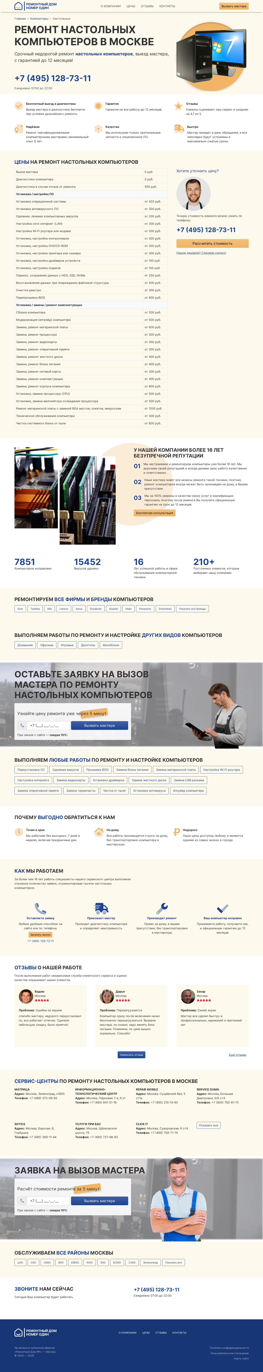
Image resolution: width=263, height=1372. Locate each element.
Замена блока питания (132, 769)
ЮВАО (75, 1262)
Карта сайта (241, 1358)
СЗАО (132, 1262)
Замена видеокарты (71, 780)
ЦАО (20, 1262)
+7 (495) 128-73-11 (52, 78)
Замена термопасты (80, 790)
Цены (131, 6)
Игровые (67, 645)
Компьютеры (39, 18)
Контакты (167, 6)
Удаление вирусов (65, 769)
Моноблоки (111, 645)
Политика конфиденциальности (229, 1347)
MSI (49, 608)
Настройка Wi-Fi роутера (221, 769)
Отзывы (147, 6)
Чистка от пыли (114, 790)
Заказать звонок (40, 934)
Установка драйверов (108, 780)
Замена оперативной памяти (38, 790)
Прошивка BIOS (97, 769)
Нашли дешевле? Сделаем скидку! (201, 253)
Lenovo (63, 608)
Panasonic (145, 608)
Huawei (113, 608)
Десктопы (88, 645)
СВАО (47, 1262)
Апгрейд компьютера (188, 790)
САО (33, 1262)
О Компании (111, 6)
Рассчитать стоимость (212, 243)
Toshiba (35, 608)
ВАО (61, 1262)
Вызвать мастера (234, 6)
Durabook (96, 608)
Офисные (46, 645)
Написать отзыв (131, 1055)
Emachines (165, 608)
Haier (128, 608)
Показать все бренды (192, 608)
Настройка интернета (33, 780)
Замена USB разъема (189, 780)
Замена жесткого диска (149, 780)
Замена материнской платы (176, 769)
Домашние (25, 645)
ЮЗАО (117, 1262)
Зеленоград (150, 1262)
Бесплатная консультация (154, 513)
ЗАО (103, 1262)
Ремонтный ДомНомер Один (35, 6)
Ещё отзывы (237, 1055)
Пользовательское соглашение (230, 1353)
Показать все (208, 1125)
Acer (20, 608)
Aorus (79, 608)
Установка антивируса (149, 790)
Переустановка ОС (31, 769)
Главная (20, 18)
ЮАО (90, 1262)
